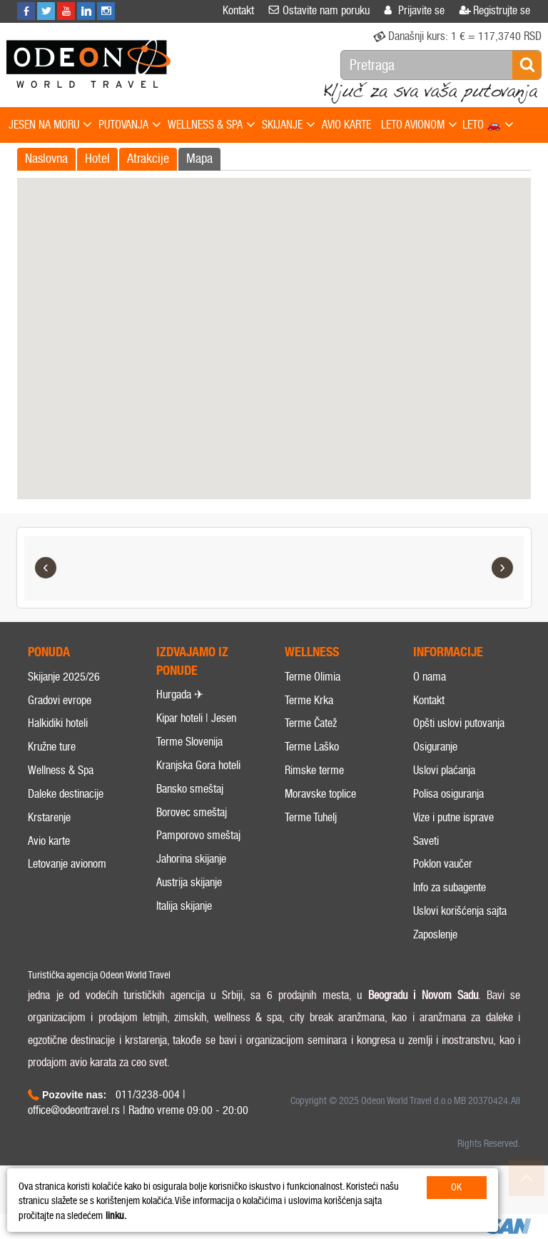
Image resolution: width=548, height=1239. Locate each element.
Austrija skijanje (189, 882)
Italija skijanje (184, 906)
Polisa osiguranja (448, 794)
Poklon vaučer (442, 864)
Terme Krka (309, 700)
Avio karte (49, 841)
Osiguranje (435, 746)
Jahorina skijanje (191, 859)
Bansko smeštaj (189, 789)
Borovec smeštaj (191, 812)
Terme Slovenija (189, 741)
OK (456, 1187)
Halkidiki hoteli (58, 723)
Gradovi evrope (59, 700)
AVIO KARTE (346, 124)
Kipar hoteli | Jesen (196, 718)
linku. (116, 1216)
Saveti (426, 841)
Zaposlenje (435, 934)
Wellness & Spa (60, 770)
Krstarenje (49, 817)
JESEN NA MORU (50, 125)
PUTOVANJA (129, 125)
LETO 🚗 (488, 125)
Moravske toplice (320, 794)
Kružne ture (52, 746)
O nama (429, 676)
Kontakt (429, 700)
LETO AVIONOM (419, 125)
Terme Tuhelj (311, 817)
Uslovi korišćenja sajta (460, 911)
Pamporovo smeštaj (198, 835)
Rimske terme (314, 770)
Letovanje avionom (67, 864)
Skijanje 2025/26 (64, 676)
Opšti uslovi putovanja (458, 723)
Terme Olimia (312, 676)
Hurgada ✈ (179, 694)
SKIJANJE (288, 125)
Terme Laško (312, 746)
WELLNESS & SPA (211, 125)
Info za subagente (449, 887)
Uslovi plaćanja (444, 770)
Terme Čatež (311, 723)
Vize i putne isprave (453, 817)
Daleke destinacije (65, 794)
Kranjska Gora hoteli (198, 765)
